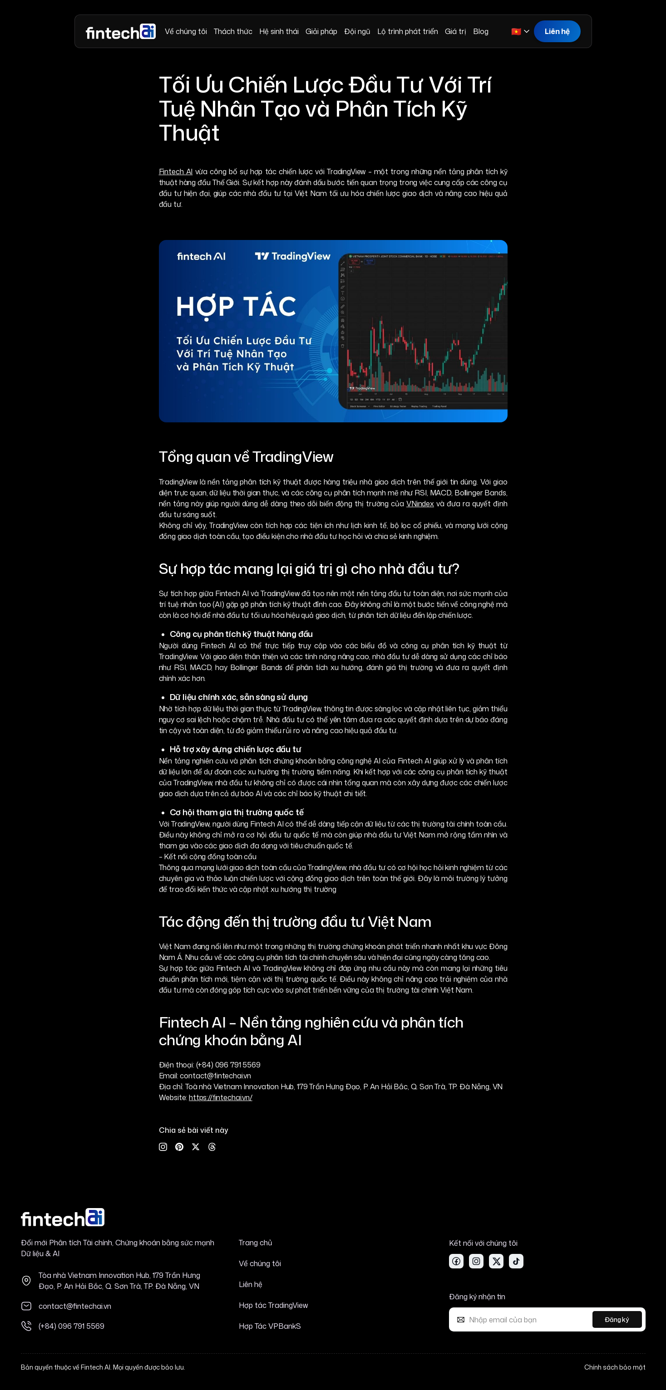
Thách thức (233, 31)
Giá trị (455, 31)
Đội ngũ (357, 31)
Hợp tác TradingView (273, 1305)
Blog (480, 31)
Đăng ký (617, 1319)
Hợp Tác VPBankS (270, 1326)
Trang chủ (255, 1243)
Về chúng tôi (186, 31)
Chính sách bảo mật (615, 1367)
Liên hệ (557, 31)
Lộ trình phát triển (407, 31)
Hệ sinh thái (279, 31)
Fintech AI (176, 171)
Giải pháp (321, 31)
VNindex (420, 504)
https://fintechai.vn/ (220, 1097)
